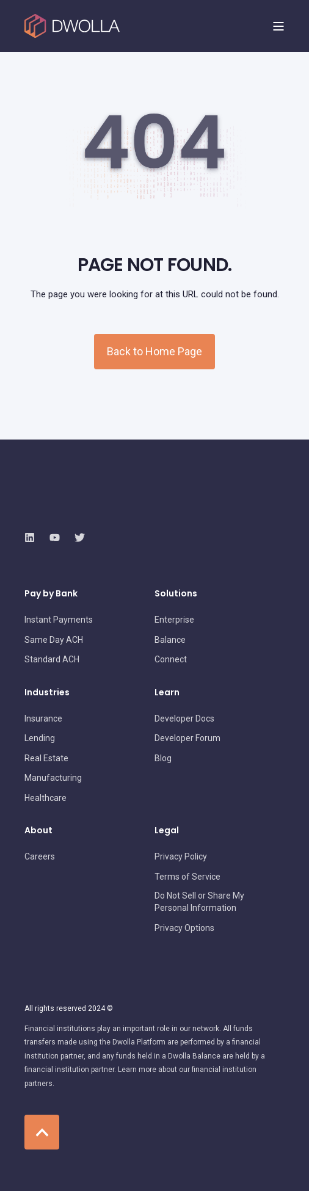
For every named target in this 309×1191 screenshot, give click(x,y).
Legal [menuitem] (166, 831)
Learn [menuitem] (167, 693)
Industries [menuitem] (47, 693)
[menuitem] (58, 620)
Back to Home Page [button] (154, 351)
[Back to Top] (41, 1132)
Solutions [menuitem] (175, 594)
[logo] (94, 511)
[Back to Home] (72, 26)
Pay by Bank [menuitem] (51, 594)
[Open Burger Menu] (278, 26)
